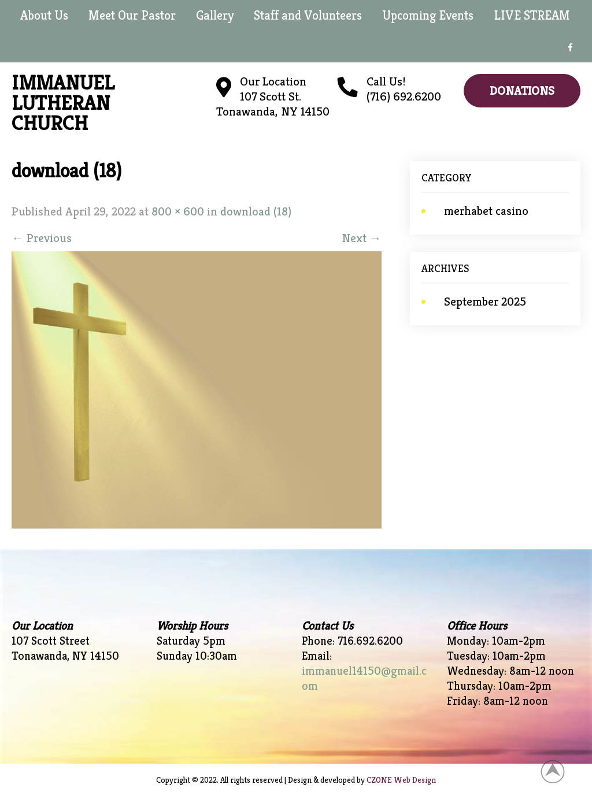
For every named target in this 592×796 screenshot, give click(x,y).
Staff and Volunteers (308, 15)
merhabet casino (486, 210)
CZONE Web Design (401, 780)
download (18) (255, 211)
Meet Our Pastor (132, 15)
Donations (522, 90)
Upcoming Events (427, 15)
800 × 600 (177, 211)
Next (362, 238)
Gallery (215, 15)
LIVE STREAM (532, 15)
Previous (42, 238)
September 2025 (485, 301)
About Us (44, 15)
